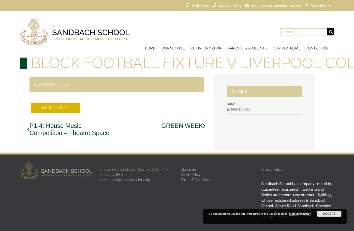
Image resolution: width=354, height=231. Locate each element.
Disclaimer (189, 169)
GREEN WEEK (182, 125)
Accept (329, 214)
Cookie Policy (191, 175)
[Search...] (303, 31)
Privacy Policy (271, 169)
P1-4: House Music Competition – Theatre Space (69, 129)
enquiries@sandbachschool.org (126, 180)
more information (300, 213)
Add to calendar (55, 108)
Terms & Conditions (195, 180)
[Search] (330, 31)
